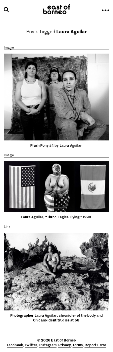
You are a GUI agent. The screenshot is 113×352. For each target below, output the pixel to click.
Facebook (15, 344)
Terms (77, 344)
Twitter (31, 344)
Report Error (95, 344)
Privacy (64, 344)
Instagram (47, 344)
